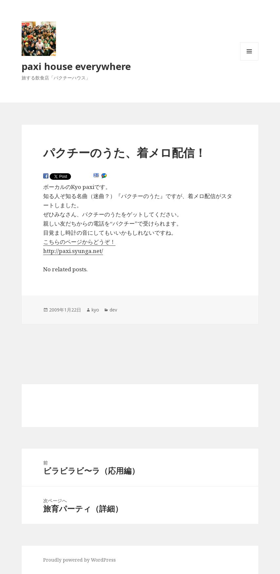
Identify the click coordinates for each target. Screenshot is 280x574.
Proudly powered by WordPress (79, 560)
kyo (95, 310)
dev (113, 310)
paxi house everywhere (76, 66)
